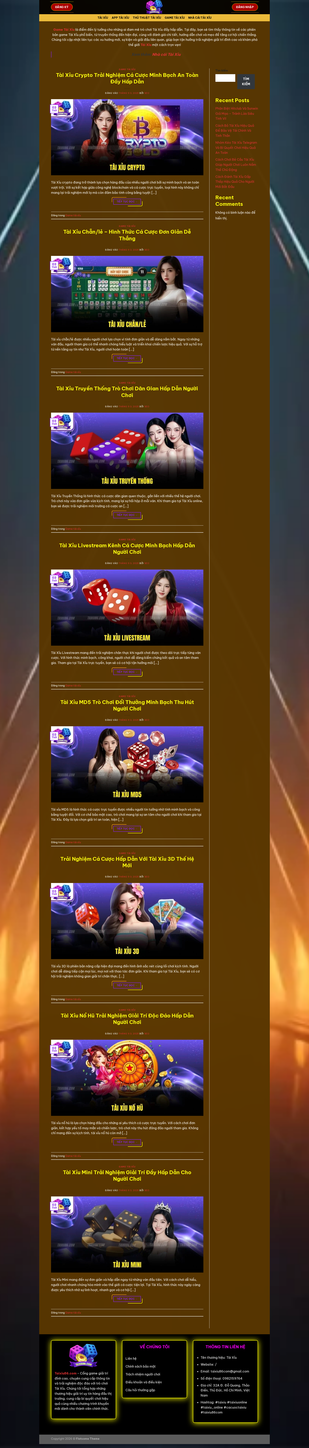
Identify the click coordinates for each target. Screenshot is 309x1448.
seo (146, 93)
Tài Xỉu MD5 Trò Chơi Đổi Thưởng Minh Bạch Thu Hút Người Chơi (127, 705)
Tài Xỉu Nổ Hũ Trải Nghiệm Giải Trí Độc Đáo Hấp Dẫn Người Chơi (127, 1018)
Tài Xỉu (103, 18)
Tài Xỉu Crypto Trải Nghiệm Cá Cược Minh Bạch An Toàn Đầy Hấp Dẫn (127, 78)
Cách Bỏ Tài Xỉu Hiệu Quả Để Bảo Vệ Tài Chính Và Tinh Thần (234, 131)
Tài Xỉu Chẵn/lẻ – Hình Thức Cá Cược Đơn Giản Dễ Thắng (127, 234)
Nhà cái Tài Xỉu (166, 54)
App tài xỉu (120, 18)
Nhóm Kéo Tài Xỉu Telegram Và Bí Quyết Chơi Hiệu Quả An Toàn (236, 148)
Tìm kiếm (221, 70)
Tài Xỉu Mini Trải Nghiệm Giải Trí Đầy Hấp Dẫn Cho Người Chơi (127, 1175)
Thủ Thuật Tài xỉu (147, 18)
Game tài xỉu (175, 18)
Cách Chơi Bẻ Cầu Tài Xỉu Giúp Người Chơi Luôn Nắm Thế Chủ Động (235, 165)
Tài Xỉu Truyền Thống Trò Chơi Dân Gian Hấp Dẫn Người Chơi (127, 391)
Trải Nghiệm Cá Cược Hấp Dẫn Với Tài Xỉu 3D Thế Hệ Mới (127, 862)
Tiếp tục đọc (127, 201)
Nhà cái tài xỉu (199, 18)
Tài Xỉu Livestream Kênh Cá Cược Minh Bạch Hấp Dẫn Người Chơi (127, 548)
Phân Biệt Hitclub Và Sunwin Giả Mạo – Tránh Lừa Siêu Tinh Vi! (236, 113)
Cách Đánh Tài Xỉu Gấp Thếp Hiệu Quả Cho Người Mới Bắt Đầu (234, 182)
